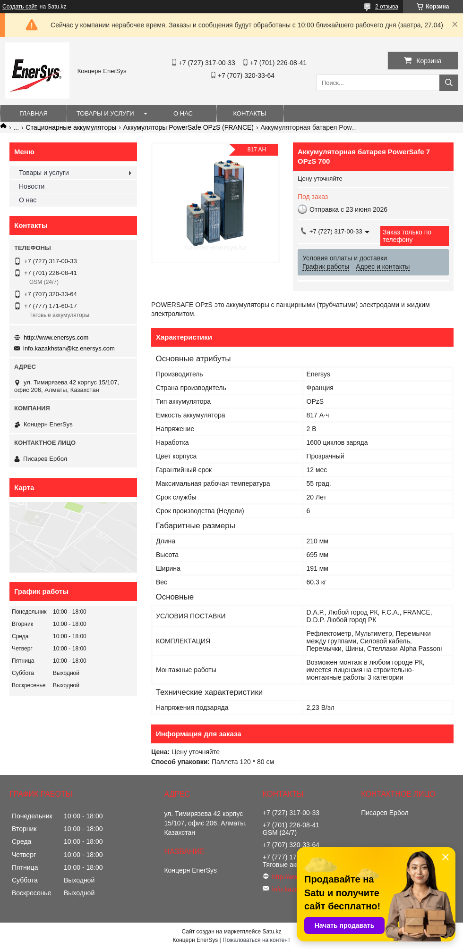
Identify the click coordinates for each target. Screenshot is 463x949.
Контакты (249, 113)
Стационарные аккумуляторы (71, 127)
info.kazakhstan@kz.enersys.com (69, 348)
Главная (33, 113)
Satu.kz (271, 931)
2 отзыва (386, 6)
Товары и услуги (105, 113)
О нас (183, 113)
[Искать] (448, 83)
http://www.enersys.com (56, 337)
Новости (31, 186)
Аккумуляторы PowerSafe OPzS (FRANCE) (188, 127)
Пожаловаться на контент (256, 940)
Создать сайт (19, 6)
